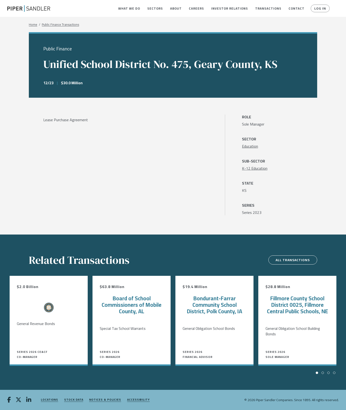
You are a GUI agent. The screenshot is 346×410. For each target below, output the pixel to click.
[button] (129, 8)
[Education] (250, 146)
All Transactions (292, 260)
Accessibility (138, 400)
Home (33, 24)
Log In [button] (320, 8)
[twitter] (18, 400)
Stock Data (73, 400)
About (176, 8)
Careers (196, 8)
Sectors (155, 8)
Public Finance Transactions (60, 24)
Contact (296, 8)
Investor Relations (229, 8)
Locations (49, 400)
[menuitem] (129, 8)
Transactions (268, 8)
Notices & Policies (105, 400)
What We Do (129, 8)
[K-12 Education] (254, 168)
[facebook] (9, 400)
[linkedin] (28, 400)
